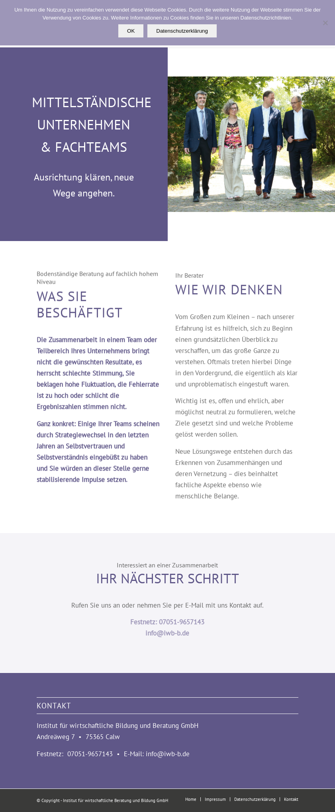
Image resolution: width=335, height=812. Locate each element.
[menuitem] (190, 799)
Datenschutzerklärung (182, 31)
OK (131, 31)
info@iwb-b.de (167, 633)
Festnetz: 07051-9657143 (167, 622)
